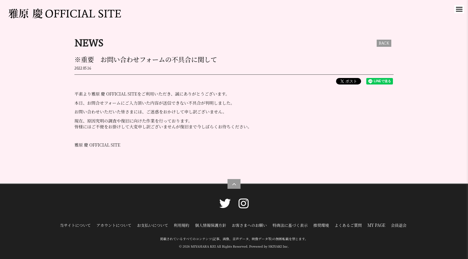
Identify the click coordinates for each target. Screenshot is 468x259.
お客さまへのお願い (249, 225)
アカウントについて (114, 225)
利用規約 (181, 225)
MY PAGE (376, 225)
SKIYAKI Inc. (278, 246)
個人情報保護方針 (210, 225)
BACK (384, 43)
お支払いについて (152, 225)
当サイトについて (75, 225)
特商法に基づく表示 (290, 225)
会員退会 (399, 225)
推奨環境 (321, 225)
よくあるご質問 (348, 225)
